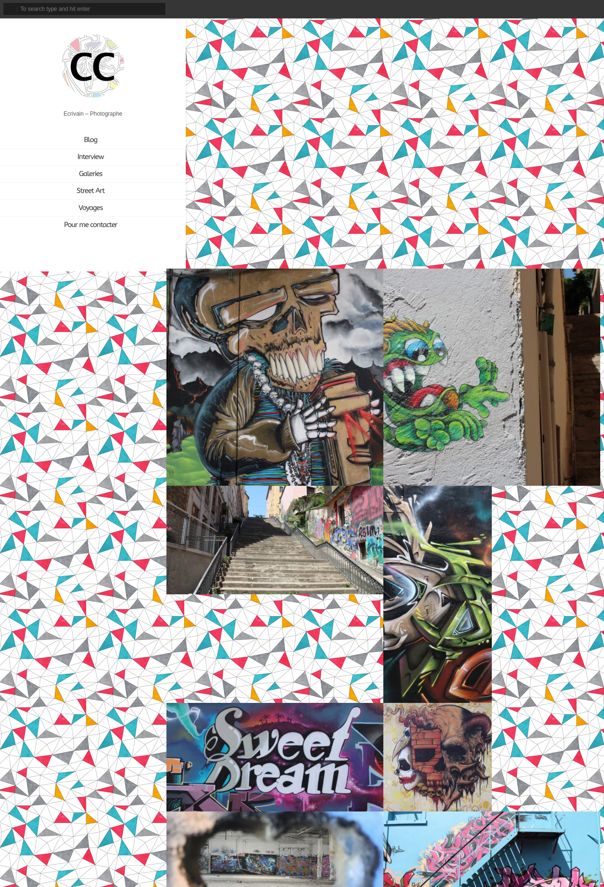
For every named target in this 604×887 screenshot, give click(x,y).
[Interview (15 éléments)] (29, 590)
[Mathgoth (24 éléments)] (98, 604)
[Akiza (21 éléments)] (27, 562)
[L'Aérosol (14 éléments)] (138, 590)
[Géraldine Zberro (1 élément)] (98, 576)
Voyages (81, 208)
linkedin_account (578, 9)
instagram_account (546, 9)
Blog (80, 140)
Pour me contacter (81, 225)
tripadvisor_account (563, 9)
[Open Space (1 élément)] (71, 619)
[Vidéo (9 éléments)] (26, 633)
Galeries (80, 174)
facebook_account (530, 9)
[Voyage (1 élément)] (55, 633)
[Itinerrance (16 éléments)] (66, 590)
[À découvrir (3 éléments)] (90, 633)
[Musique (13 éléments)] (133, 604)
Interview (81, 157)
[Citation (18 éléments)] (27, 576)
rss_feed (594, 9)
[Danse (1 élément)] (57, 576)
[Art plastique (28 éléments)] (64, 562)
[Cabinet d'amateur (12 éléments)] (114, 562)
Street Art (81, 191)
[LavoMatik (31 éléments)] (30, 604)
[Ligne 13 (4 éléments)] (64, 604)
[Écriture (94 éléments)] (126, 633)
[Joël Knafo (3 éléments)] (103, 590)
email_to (513, 9)
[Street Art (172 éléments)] (137, 619)
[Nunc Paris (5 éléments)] (31, 619)
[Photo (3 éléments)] (106, 619)
